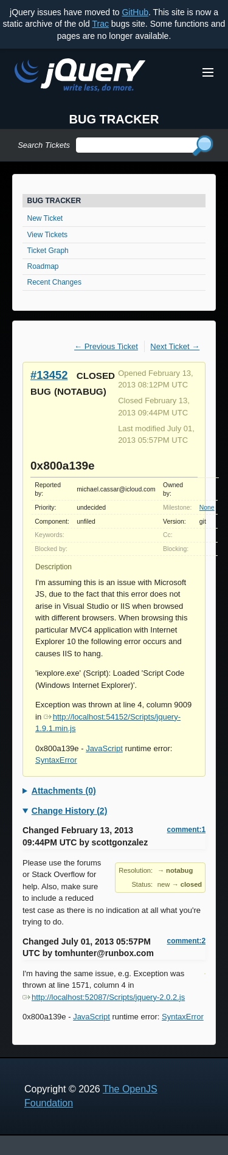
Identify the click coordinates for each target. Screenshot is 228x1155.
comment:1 (186, 829)
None (207, 507)
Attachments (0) (64, 791)
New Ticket (45, 218)
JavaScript (104, 748)
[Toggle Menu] (207, 72)
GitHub (135, 12)
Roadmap (43, 266)
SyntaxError (56, 760)
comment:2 (186, 941)
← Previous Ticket (106, 346)
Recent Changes (54, 282)
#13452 (48, 375)
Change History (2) (69, 811)
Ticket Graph (48, 250)
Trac (100, 24)
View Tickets (47, 235)
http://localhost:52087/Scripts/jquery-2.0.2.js (103, 997)
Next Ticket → (174, 346)
